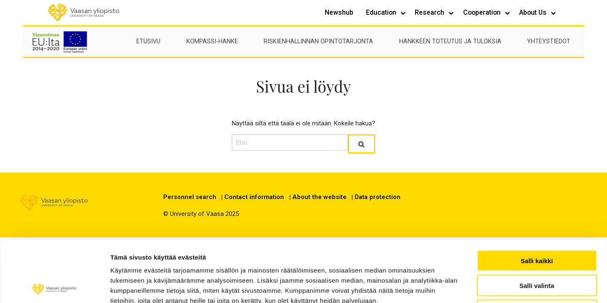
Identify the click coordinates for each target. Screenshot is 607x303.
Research (430, 12)
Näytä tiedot (504, 286)
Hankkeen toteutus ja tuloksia (450, 41)
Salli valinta (537, 224)
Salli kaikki (537, 199)
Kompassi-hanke (212, 41)
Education (382, 12)
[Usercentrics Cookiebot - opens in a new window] (54, 286)
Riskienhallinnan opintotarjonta (318, 41)
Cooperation (482, 12)
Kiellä (536, 249)
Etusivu (148, 41)
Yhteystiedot (548, 41)
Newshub (339, 12)
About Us (533, 12)
